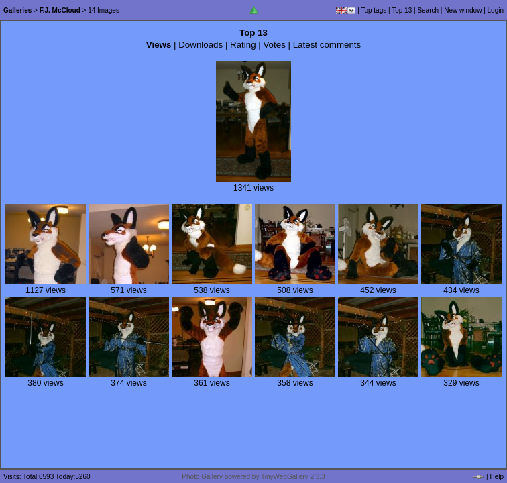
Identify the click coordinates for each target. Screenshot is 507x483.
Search (428, 10)
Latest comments (327, 45)
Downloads (200, 45)
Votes (274, 45)
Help (497, 476)
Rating (243, 45)
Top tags (373, 10)
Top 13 (402, 10)
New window (463, 10)
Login (496, 10)
